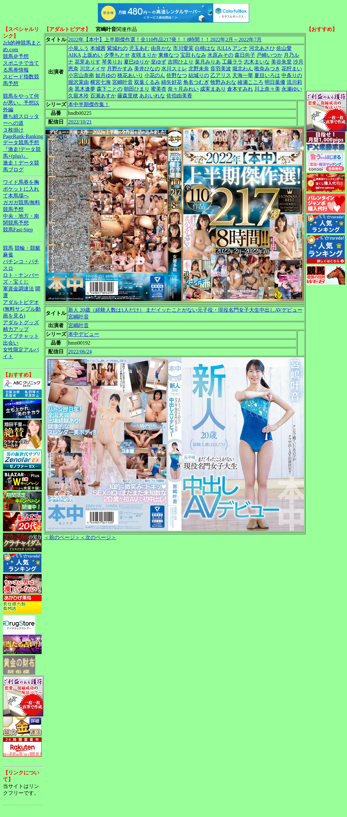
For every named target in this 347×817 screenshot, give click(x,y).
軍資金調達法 (18, 288)
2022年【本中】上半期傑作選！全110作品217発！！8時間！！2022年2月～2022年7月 (165, 39)
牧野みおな (223, 82)
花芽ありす (87, 62)
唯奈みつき (267, 68)
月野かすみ (120, 68)
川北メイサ (93, 68)
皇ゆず (158, 62)
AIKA (74, 55)
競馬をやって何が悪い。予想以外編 (21, 102)
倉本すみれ (240, 89)
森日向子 (245, 55)
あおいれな (152, 95)
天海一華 (242, 75)
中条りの (291, 75)
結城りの (198, 75)
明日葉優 (275, 82)
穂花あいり (130, 75)
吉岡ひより (181, 62)
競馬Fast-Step (18, 229)
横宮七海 (100, 82)
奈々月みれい (183, 89)
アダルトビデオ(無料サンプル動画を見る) (22, 308)
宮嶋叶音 (122, 82)
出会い (10, 343)
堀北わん (242, 68)
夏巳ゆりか (137, 62)
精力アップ (16, 329)
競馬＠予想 (16, 56)
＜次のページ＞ (98, 537)
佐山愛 (284, 48)
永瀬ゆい (291, 89)
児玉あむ (139, 48)
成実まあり (213, 89)
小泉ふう (78, 48)
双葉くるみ (147, 82)
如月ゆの (105, 75)
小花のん (154, 75)
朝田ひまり (137, 89)
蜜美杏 (158, 89)
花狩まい (291, 68)
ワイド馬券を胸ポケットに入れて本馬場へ (21, 188)
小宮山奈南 (81, 75)
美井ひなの (147, 68)
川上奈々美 (267, 89)
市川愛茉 (183, 48)
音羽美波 (220, 68)
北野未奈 (198, 68)
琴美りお (112, 62)
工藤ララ (232, 62)
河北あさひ (262, 48)
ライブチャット (21, 336)
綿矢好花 (171, 82)
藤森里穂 (127, 95)
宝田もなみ (193, 55)
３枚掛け (13, 130)
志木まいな (257, 62)
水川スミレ (174, 68)
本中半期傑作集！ (89, 104)
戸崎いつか (269, 55)
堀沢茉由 (78, 82)
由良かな (161, 48)
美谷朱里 (281, 62)
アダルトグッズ (21, 322)
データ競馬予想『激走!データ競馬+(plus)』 (22, 149)
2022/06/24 (80, 351)
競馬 (8, 248)
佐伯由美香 (179, 95)
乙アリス (220, 75)
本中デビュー (83, 334)
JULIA (224, 48)
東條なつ (168, 55)
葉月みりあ (208, 62)
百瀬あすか (103, 95)
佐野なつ (176, 75)
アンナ (240, 48)
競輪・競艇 (27, 248)
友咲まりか (144, 55)
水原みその (220, 55)
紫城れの (117, 48)
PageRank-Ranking (23, 136)
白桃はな (205, 48)
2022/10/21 (80, 122)
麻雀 (8, 254)
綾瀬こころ (250, 82)
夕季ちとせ (117, 55)
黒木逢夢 (85, 89)
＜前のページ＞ (62, 537)
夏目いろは (267, 75)
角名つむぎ (196, 82)
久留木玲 (78, 95)
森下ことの (109, 89)
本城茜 (98, 48)
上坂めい (92, 55)
